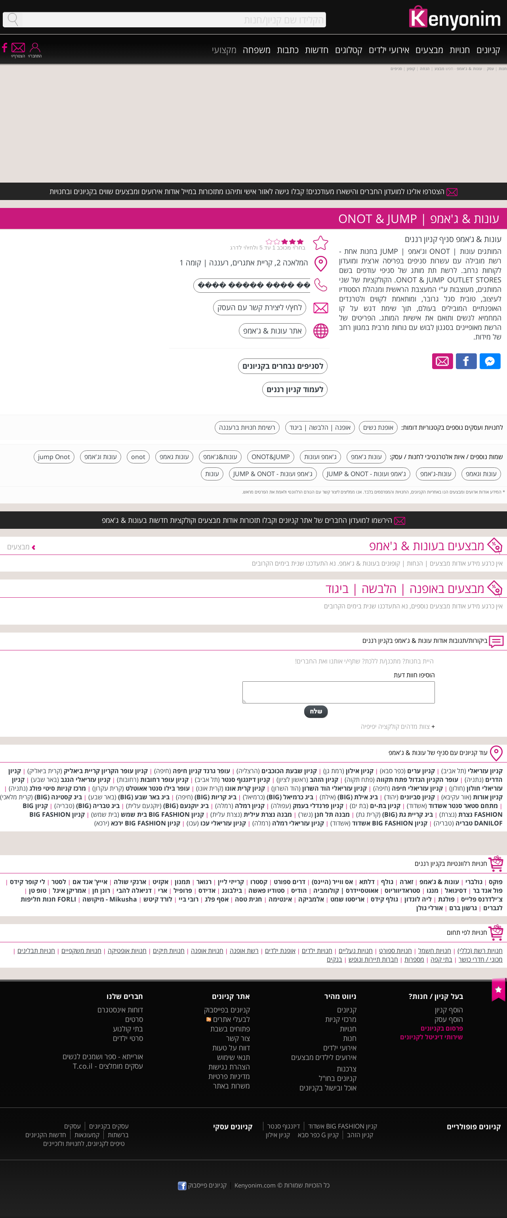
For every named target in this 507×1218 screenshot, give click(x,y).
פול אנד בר (488, 890)
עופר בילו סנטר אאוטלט (158, 788)
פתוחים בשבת (230, 1028)
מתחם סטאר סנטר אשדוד (463, 805)
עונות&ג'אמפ (220, 456)
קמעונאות (86, 1134)
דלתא (367, 881)
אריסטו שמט (347, 899)
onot (138, 456)
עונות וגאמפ (481, 473)
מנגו (432, 890)
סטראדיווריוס (402, 890)
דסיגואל (456, 890)
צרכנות (346, 1068)
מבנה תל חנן (332, 814)
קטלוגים (348, 49)
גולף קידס (384, 899)
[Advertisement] (104, 283)
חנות (349, 1038)
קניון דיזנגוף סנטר (245, 779)
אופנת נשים (378, 427)
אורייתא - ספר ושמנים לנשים (103, 1056)
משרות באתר (231, 1085)
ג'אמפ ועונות (320, 456)
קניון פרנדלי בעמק (318, 805)
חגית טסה (248, 899)
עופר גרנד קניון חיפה (201, 770)
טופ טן (37, 890)
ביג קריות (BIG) (215, 797)
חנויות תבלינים (36, 950)
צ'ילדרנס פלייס (482, 899)
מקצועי (224, 49)
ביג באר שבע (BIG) (144, 797)
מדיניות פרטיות (229, 1076)
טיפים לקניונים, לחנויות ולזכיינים (84, 1143)
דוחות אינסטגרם (120, 1009)
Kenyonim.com (255, 1185)
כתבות (288, 49)
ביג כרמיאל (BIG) (290, 797)
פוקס (496, 881)
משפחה (257, 49)
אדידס (206, 890)
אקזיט (160, 881)
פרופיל (182, 890)
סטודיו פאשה (266, 890)
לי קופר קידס (27, 881)
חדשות (317, 49)
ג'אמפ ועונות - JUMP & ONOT (366, 473)
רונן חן (101, 890)
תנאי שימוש (233, 1057)
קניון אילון (360, 770)
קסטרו (258, 881)
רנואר (204, 881)
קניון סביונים (417, 797)
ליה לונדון (418, 899)
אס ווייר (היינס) (332, 881)
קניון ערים (421, 770)
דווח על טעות (231, 1047)
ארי (162, 890)
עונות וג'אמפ (100, 456)
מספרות (414, 959)
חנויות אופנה (207, 950)
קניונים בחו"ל (337, 1078)
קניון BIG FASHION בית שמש (162, 814)
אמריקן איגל (69, 890)
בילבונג (232, 890)
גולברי (473, 881)
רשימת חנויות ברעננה (247, 427)
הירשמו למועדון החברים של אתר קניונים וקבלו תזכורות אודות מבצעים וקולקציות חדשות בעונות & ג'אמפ (253, 520)
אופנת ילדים (280, 950)
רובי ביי (188, 899)
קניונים (488, 49)
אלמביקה (311, 899)
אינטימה (280, 899)
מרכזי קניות (340, 1019)
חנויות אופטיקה (127, 950)
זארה (406, 881)
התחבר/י (35, 53)
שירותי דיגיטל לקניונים (431, 1037)
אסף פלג (217, 899)
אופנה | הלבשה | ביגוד (320, 427)
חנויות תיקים (169, 950)
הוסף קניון (449, 1009)
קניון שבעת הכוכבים (289, 770)
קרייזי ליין (231, 881)
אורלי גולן (429, 907)
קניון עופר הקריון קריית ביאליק (106, 770)
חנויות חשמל (434, 950)
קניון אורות (488, 797)
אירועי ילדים (389, 49)
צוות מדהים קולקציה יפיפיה (395, 726)
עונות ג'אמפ (366, 456)
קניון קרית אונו (245, 788)
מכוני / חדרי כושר (481, 959)
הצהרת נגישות (229, 1066)
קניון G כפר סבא (318, 1134)
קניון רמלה (250, 805)
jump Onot (54, 456)
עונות (212, 473)
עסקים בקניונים (109, 1126)
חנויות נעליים (356, 950)
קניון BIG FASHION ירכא (145, 823)
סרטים (134, 1019)
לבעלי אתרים (228, 1019)
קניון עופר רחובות (164, 779)
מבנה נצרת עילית (268, 814)
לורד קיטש (157, 899)
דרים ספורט (289, 881)
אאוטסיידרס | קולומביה (345, 890)
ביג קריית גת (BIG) (407, 814)
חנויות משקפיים (81, 950)
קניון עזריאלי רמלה (298, 823)
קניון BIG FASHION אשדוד (389, 823)
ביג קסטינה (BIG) (58, 797)
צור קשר (238, 1038)
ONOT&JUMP (271, 456)
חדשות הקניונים (45, 1134)
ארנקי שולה (130, 881)
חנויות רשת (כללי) (480, 950)
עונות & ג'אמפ (439, 881)
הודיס (299, 890)
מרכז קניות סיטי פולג (57, 788)
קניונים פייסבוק (202, 1185)
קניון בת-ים (385, 805)
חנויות (460, 49)
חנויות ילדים (317, 950)
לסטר (58, 881)
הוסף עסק (449, 1019)
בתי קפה (441, 959)
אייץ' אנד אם (89, 881)
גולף (387, 881)
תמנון (182, 881)
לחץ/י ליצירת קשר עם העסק (259, 307)
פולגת (446, 899)
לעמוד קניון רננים (295, 389)
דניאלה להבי (134, 890)
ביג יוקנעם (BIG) (186, 805)
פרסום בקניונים (442, 1028)
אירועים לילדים (335, 1057)
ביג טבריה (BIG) (98, 805)
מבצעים (429, 49)
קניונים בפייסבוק (227, 1009)
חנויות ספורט (395, 950)
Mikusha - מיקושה (109, 899)
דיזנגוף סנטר (283, 1126)
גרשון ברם (463, 907)
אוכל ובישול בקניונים (327, 1087)
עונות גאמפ (174, 456)
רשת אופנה (244, 950)
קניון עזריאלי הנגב (86, 779)
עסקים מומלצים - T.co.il (108, 1066)
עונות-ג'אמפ (436, 473)
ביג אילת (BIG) (357, 797)
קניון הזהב (324, 779)
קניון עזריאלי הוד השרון (334, 788)
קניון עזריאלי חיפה (417, 788)
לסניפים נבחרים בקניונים (282, 365)
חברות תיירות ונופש (373, 959)
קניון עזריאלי (485, 770)
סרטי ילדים (128, 1038)
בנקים (334, 959)
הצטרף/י (18, 53)
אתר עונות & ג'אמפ (272, 330)
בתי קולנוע (128, 1028)
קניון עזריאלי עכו (223, 823)
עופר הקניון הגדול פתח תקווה (417, 779)
